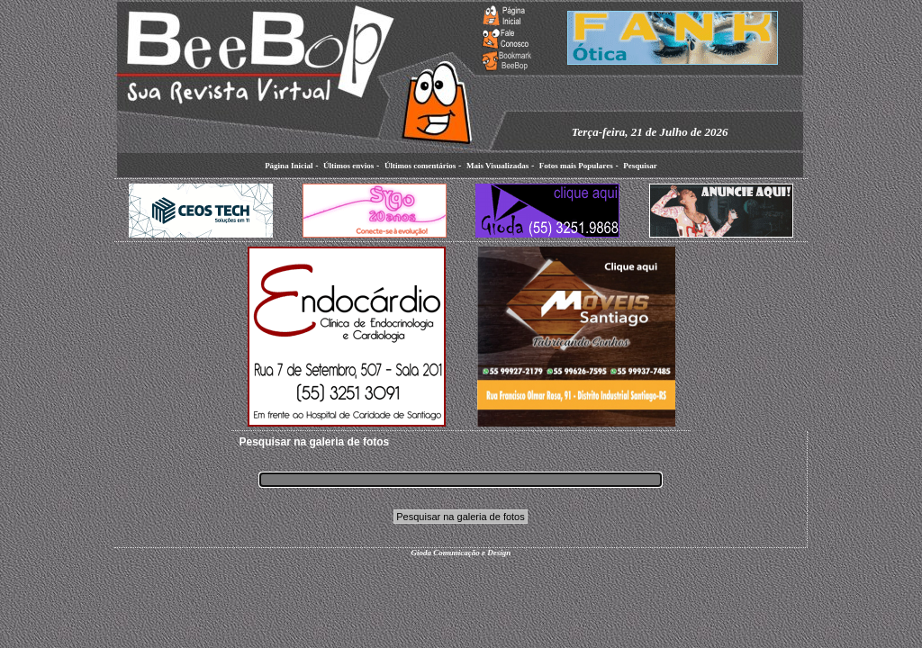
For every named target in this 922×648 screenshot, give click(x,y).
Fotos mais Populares (576, 165)
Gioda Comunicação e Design (461, 552)
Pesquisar (640, 165)
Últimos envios (348, 165)
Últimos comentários (420, 165)
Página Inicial (288, 165)
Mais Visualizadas (497, 165)
